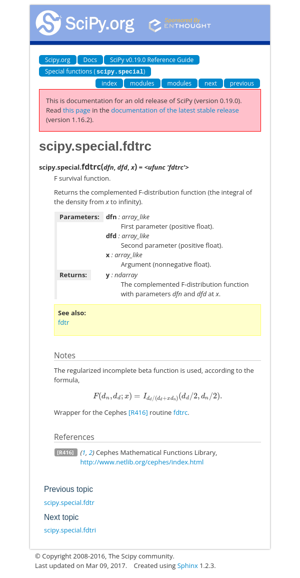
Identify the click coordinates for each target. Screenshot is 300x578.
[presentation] (157, 395)
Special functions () (95, 71)
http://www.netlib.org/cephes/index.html (142, 461)
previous (242, 83)
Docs (90, 60)
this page (76, 109)
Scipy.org (57, 60)
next (210, 83)
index (109, 83)
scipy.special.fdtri (70, 529)
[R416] (138, 411)
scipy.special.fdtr (69, 501)
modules (142, 83)
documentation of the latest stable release (175, 109)
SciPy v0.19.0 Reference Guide (152, 60)
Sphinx (188, 564)
